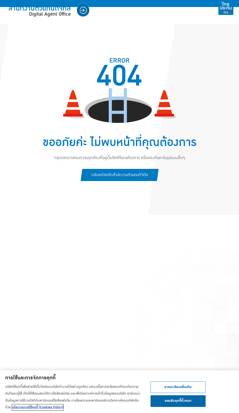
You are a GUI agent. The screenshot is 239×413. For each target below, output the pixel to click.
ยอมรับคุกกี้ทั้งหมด (178, 402)
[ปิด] (231, 392)
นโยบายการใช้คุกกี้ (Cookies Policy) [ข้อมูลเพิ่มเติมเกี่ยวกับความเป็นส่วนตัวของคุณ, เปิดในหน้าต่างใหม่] (37, 408)
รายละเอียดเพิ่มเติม (178, 388)
